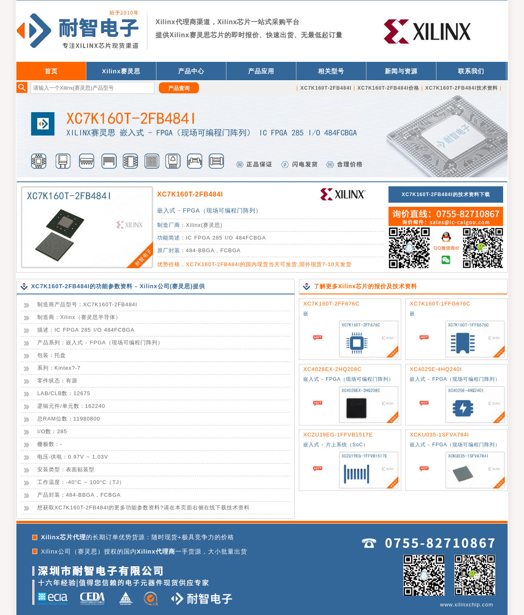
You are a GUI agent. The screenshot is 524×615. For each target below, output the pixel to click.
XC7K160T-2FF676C (331, 304)
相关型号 (331, 71)
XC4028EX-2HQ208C (332, 369)
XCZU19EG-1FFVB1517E (338, 435)
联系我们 (471, 71)
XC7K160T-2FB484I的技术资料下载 (446, 194)
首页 (51, 71)
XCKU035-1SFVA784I (439, 435)
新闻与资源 (401, 71)
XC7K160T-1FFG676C (440, 304)
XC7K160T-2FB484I (190, 194)
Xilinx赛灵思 (121, 71)
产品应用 (261, 71)
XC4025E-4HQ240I (436, 369)
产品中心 (191, 71)
